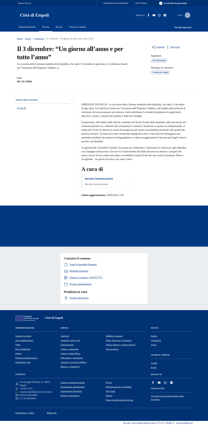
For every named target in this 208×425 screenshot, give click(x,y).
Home (19, 38)
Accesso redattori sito (184, 423)
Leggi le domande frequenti (72, 382)
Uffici (18, 345)
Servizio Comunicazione (99, 178)
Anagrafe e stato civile (70, 340)
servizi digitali (137, 423)
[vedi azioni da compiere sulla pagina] (172, 47)
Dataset (109, 396)
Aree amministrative (24, 340)
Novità (26, 38)
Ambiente (64, 336)
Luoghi (154, 363)
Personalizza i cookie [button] (24, 413)
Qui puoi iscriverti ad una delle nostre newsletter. (167, 398)
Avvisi (153, 345)
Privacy (109, 382)
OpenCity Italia (149, 423)
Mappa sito (52, 413)
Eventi (154, 367)
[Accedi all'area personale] (173, 3)
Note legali (110, 391)
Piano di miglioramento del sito (119, 400)
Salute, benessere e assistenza (119, 340)
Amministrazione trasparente (115, 3)
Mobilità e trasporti (114, 336)
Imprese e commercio (70, 367)
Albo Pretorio (141, 3)
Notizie (154, 336)
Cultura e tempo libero (70, 353)
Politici (18, 353)
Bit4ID (169, 423)
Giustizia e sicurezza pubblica (73, 362)
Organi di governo (23, 336)
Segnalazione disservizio (71, 391)
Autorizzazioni (66, 345)
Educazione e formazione (71, 358)
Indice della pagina (44, 100)
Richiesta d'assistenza (69, 396)
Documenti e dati (22, 362)
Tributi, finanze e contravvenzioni (120, 345)
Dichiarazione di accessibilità (118, 387)
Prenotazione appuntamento (72, 387)
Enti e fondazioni (22, 349)
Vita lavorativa (112, 349)
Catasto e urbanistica (69, 349)
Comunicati (37, 38)
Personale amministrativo (26, 358)
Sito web (126, 423)
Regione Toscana (24, 3)
